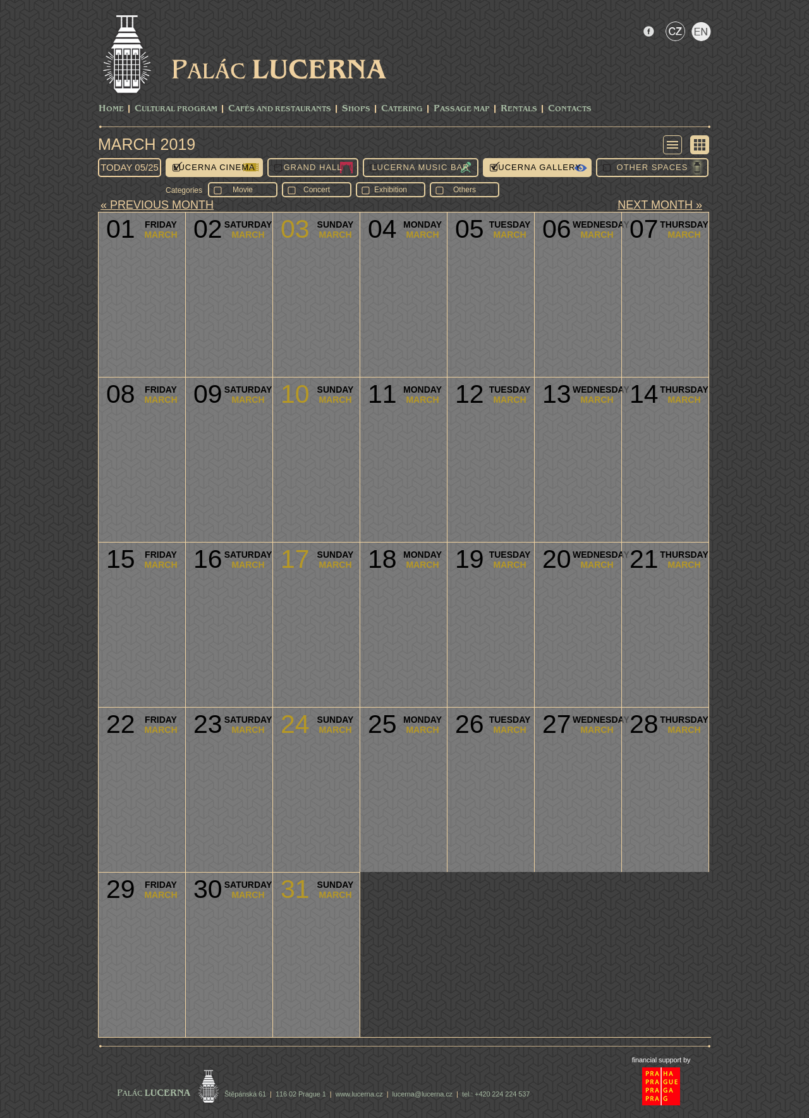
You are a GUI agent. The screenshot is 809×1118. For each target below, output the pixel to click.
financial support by (661, 1060)
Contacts (570, 109)
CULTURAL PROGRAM (176, 109)
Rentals (519, 109)
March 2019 (146, 144)
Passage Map (462, 109)
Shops (356, 109)
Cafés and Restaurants (279, 109)
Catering (402, 109)
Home (111, 109)
